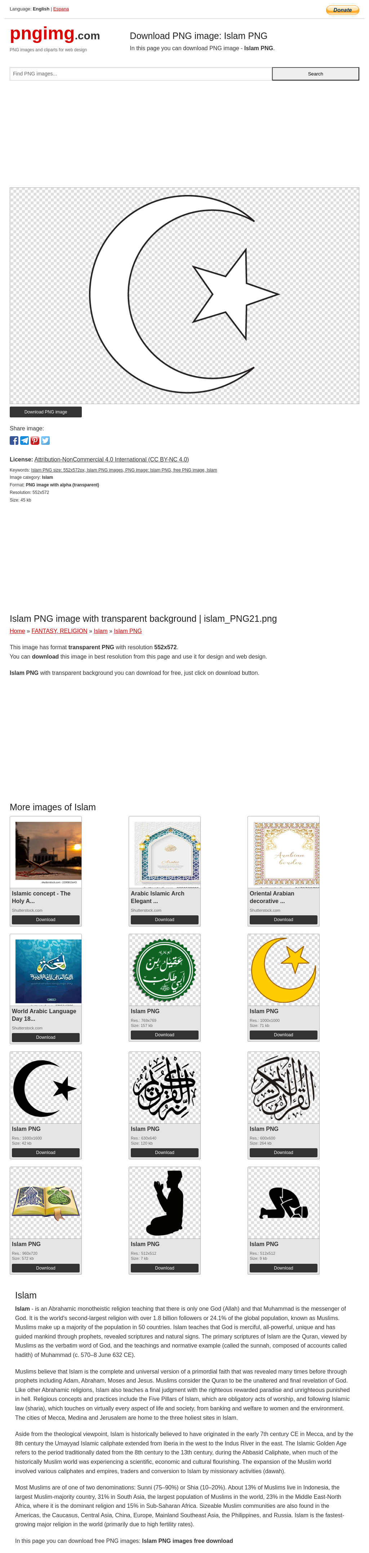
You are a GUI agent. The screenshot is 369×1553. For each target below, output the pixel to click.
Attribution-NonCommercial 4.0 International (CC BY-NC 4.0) (111, 459)
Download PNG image (46, 412)
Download (45, 919)
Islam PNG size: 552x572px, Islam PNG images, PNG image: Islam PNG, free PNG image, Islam (124, 470)
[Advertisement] (184, 136)
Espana (61, 9)
